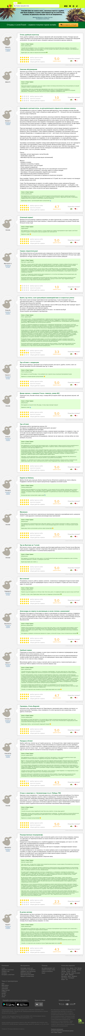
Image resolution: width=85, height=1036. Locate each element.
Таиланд (63, 971)
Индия (63, 979)
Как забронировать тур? (48, 968)
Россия (63, 968)
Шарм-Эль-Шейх (75, 973)
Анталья (74, 969)
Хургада (68, 973)
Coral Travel (5, 987)
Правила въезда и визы (48, 969)
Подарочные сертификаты (28, 969)
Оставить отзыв (68, 25)
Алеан (3, 996)
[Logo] (9, 4)
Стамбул (68, 969)
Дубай (66, 974)
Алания (79, 969)
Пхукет (69, 971)
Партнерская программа (27, 974)
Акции (43, 973)
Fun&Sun (4, 991)
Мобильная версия (26, 973)
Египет (63, 973)
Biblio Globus (5, 985)
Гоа (67, 979)
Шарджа (71, 974)
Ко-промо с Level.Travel (8, 974)
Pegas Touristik (6, 990)
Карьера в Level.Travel (8, 969)
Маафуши (74, 976)
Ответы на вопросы (47, 971)
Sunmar (4, 993)
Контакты (4, 973)
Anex (3, 983)
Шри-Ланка (64, 977)
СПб (75, 968)
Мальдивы (64, 976)
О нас (3, 968)
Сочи (67, 968)
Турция (63, 969)
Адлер (71, 968)
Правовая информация (57, 1029)
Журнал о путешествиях (27, 976)
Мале (69, 976)
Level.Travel (5, 988)
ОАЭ (62, 974)
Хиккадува (71, 977)
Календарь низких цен (27, 968)
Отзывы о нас (5, 971)
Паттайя (73, 971)
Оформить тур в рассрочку (28, 971)
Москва (80, 968)
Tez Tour (4, 995)
